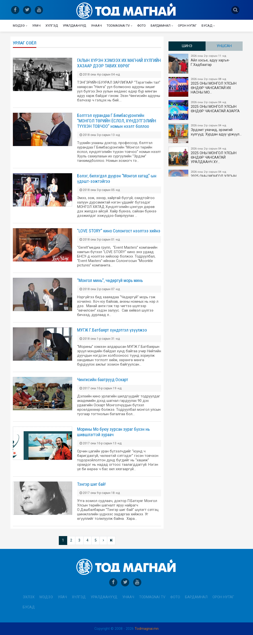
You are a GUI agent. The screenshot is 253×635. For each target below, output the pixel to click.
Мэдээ (19, 25)
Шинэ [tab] (187, 46)
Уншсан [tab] (224, 46)
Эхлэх (29, 597)
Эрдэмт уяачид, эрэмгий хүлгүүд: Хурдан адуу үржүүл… (206, 133)
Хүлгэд (51, 25)
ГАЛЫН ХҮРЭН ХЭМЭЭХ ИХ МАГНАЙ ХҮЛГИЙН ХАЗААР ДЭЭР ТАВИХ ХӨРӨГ (119, 63)
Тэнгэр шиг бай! (91, 484)
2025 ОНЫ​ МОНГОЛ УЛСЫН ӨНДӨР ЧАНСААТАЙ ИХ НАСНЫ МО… (206, 87)
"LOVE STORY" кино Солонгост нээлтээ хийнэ (118, 230)
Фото (141, 25)
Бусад (207, 25)
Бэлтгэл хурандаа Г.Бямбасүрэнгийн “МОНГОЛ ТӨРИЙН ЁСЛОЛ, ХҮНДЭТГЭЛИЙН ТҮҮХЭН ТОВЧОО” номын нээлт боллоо (116, 121)
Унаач (96, 25)
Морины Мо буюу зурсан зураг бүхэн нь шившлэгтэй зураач (113, 432)
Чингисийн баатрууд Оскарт (102, 379)
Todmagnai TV (118, 25)
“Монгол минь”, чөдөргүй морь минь (110, 280)
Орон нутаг (187, 25)
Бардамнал (160, 25)
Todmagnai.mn (147, 629)
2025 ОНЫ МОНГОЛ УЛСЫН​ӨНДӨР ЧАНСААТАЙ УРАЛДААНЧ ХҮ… (206, 156)
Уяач (36, 25)
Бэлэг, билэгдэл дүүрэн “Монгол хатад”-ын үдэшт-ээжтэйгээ (116, 178)
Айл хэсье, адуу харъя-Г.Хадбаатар (206, 64)
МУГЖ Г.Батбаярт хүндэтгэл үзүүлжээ (112, 330)
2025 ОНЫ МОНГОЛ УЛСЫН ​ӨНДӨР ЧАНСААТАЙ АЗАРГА (206, 110)
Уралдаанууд (74, 25)
